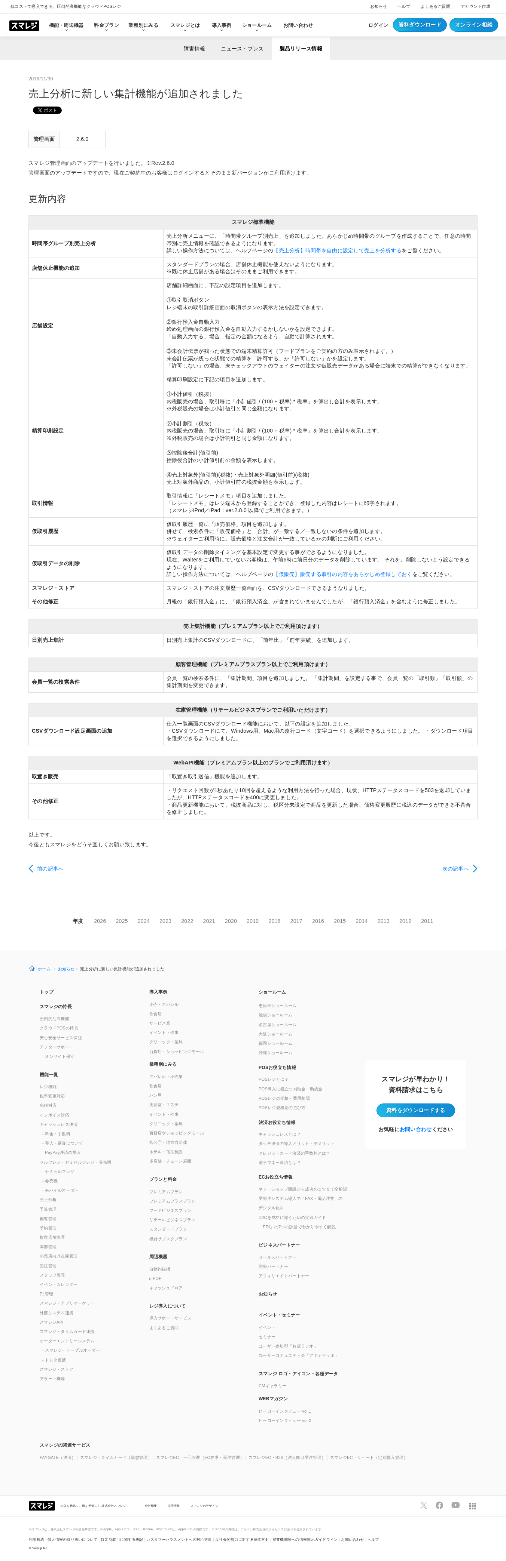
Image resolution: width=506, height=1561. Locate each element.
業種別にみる (163, 1064)
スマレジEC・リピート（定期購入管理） (369, 1457)
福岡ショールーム (275, 1043)
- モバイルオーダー (60, 1190)
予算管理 (48, 1209)
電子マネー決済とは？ (280, 1162)
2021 (209, 921)
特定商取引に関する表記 (122, 1539)
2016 (318, 921)
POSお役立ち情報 (277, 1067)
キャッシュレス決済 (59, 1124)
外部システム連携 (56, 1313)
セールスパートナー (278, 1257)
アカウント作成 (475, 6)
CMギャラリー (272, 1385)
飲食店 (155, 1014)
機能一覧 (49, 1074)
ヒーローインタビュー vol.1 (285, 1411)
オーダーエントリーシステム (67, 1341)
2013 (384, 921)
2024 (144, 921)
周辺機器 (158, 1256)
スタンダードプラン (168, 1229)
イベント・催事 (164, 1032)
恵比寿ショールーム (278, 1005)
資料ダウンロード (420, 25)
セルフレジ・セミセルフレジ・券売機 (76, 1162)
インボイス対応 (54, 1115)
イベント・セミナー (279, 1315)
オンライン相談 (474, 25)
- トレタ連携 (54, 1360)
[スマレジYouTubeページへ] (455, 1505)
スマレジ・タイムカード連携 (67, 1331)
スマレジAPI (52, 1322)
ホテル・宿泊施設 (166, 1151)
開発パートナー (273, 1266)
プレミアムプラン (166, 1191)
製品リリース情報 (301, 49)
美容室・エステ (164, 1104)
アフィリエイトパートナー (284, 1276)
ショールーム (257, 25)
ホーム (44, 969)
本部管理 (48, 1246)
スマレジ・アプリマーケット (67, 1303)
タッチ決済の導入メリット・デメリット (297, 1143)
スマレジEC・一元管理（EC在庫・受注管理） (200, 1457)
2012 (405, 921)
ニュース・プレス (242, 49)
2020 (231, 921)
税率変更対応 (52, 1096)
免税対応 (48, 1105)
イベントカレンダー (59, 1284)
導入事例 (158, 992)
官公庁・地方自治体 (168, 1142)
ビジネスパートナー (279, 1245)
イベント (267, 1327)
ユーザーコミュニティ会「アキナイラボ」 (299, 1355)
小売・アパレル (164, 1004)
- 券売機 (50, 1181)
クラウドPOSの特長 (59, 1028)
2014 (362, 921)
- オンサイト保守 (58, 1056)
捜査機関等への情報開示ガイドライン (305, 1539)
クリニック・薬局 (166, 1042)
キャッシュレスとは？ (280, 1134)
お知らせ (378, 6)
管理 (47, 1293)
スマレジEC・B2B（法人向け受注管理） (287, 1457)
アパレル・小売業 (166, 1076)
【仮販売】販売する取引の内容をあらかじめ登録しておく (342, 574)
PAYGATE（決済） (58, 1457)
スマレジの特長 (56, 1006)
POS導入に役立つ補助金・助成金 (291, 1089)
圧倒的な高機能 (54, 1018)
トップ (47, 992)
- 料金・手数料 (56, 1134)
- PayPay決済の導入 (61, 1152)
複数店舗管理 (52, 1237)
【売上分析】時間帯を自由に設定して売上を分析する (337, 250)
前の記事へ (50, 869)
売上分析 (48, 1199)
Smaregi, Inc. (40, 1548)
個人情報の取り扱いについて (73, 1539)
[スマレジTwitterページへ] (423, 1505)
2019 (253, 921)
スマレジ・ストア (56, 1369)
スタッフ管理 (52, 1275)
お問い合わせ (298, 25)
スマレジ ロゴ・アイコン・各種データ (298, 1373)
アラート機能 (52, 1378)
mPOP (155, 1278)
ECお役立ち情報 (276, 1177)
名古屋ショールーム (278, 1024)
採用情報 (174, 1506)
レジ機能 (48, 1086)
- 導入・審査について (62, 1143)
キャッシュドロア (166, 1288)
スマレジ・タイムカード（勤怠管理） (116, 1457)
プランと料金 (163, 1179)
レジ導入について (167, 1306)
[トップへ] (24, 25)
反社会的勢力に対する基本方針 (242, 1539)
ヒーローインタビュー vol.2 (285, 1420)
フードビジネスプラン (170, 1210)
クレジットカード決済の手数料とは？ (294, 1153)
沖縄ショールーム (275, 1052)
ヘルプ (403, 6)
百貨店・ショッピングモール (176, 1051)
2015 (340, 921)
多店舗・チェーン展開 (170, 1161)
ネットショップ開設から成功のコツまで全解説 (303, 1189)
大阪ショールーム (275, 1034)
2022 (187, 921)
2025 (122, 921)
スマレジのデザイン (204, 1506)
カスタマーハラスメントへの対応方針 (179, 1539)
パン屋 (155, 1095)
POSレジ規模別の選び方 (282, 1107)
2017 (296, 921)
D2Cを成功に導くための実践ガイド (292, 1217)
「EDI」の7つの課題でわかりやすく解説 (297, 1227)
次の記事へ (455, 869)
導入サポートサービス (170, 1318)
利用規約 (36, 1539)
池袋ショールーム (275, 1015)
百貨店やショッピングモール (176, 1133)
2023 (165, 921)
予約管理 (48, 1228)
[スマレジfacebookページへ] (439, 1505)
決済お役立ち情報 (277, 1122)
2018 (274, 921)
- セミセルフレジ (58, 1171)
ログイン (378, 25)
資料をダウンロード (415, 1110)
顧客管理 (48, 1218)
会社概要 (151, 1506)
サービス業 (159, 1023)
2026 (100, 921)
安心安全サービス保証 (61, 1037)
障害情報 (194, 49)
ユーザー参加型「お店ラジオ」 (288, 1346)
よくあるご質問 (435, 6)
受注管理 (48, 1265)
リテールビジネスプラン (172, 1219)
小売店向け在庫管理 (59, 1256)
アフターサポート (56, 1047)
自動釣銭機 (159, 1269)
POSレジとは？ (274, 1079)
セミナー (267, 1336)
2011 (427, 921)
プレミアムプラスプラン (172, 1201)
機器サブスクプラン (168, 1239)
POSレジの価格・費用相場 (284, 1098)
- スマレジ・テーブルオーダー (71, 1350)
